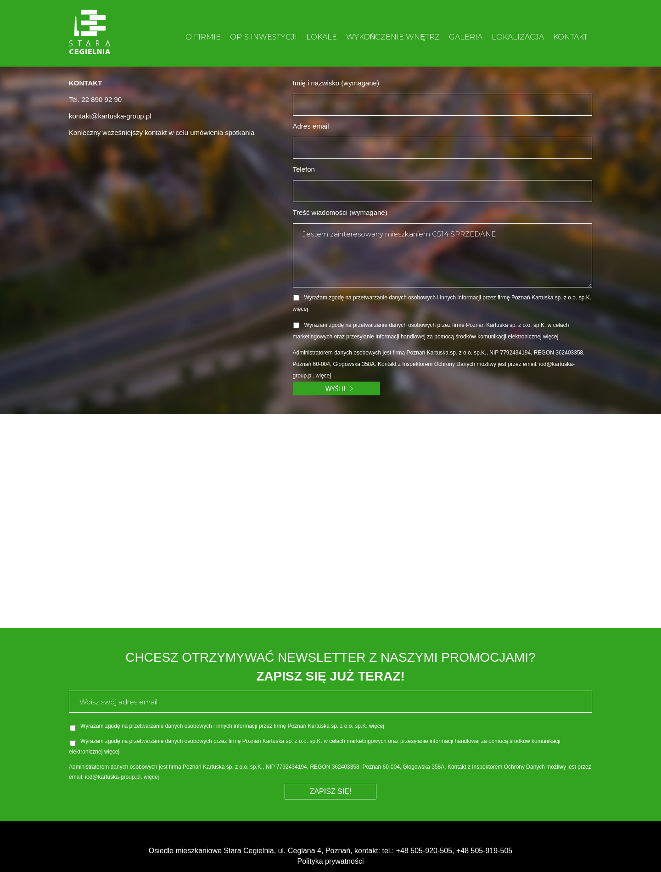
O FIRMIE (203, 37)
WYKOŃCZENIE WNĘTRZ (393, 37)
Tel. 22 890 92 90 (95, 99)
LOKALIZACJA (518, 37)
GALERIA (465, 37)
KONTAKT (570, 37)
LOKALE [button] (321, 37)
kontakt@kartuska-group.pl (110, 116)
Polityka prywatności (330, 861)
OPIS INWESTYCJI (263, 37)
